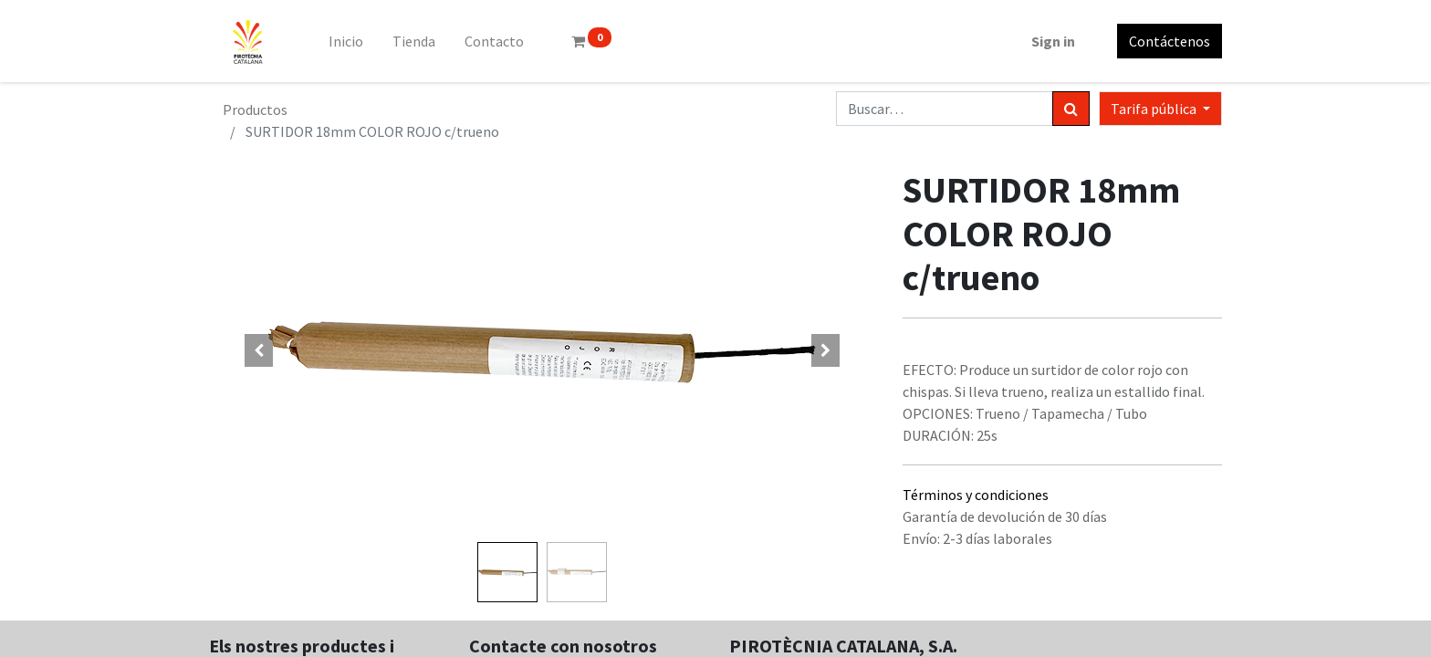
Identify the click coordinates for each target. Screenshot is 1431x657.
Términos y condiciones (976, 494)
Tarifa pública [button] (1155, 108)
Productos (255, 109)
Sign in (1053, 41)
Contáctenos (1169, 41)
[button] (259, 350)
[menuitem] (346, 41)
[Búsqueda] (1071, 108)
